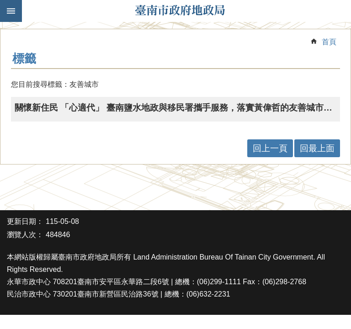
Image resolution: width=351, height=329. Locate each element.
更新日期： (25, 221)
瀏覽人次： (25, 235)
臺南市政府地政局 (180, 11)
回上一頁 (270, 148)
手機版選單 (11, 11)
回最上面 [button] (317, 148)
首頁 (329, 42)
